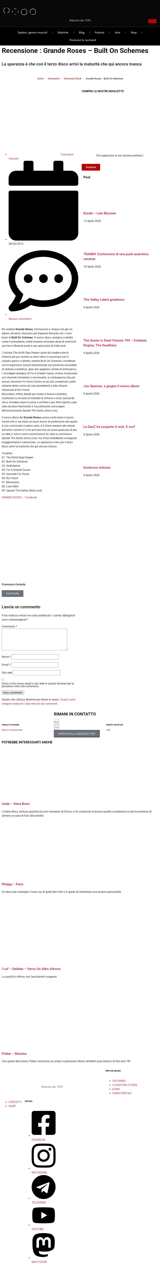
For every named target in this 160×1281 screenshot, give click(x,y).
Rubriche (63, 32)
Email (6, 669)
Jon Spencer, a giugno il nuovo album (111, 386)
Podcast (99, 32)
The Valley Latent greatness (103, 300)
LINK (108, 734)
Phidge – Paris (12, 888)
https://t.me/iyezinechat (12, 734)
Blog (81, 32)
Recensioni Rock (72, 78)
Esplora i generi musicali (32, 32)
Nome (6, 661)
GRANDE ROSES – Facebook (19, 497)
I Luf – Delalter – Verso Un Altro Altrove (31, 973)
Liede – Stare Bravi (16, 808)
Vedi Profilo (12, 593)
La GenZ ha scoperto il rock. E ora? (109, 427)
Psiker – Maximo (14, 1058)
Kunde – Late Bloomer (99, 213)
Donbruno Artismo (97, 468)
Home (40, 78)
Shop (134, 32)
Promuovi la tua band (83, 40)
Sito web (7, 676)
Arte (117, 32)
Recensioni (54, 78)
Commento (9, 626)
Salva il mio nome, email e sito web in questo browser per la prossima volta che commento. (38, 689)
